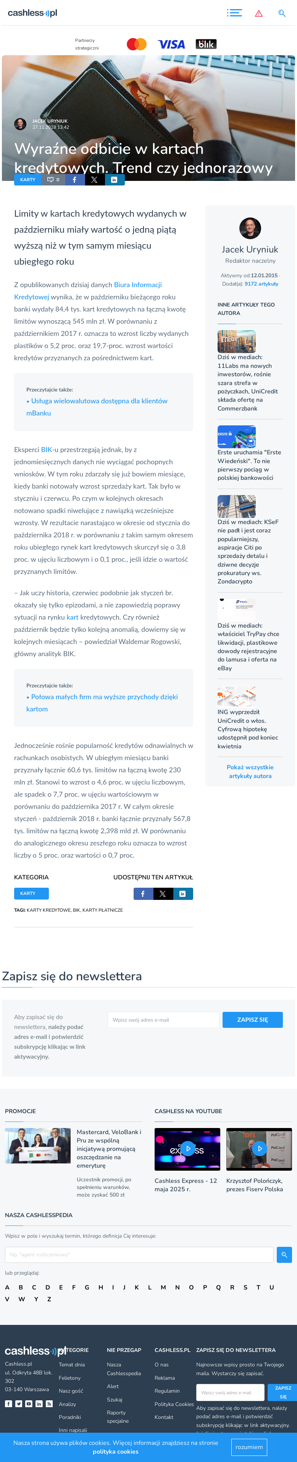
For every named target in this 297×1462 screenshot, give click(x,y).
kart (73, 617)
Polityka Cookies (174, 1404)
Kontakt (164, 1417)
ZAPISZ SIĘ (252, 1019)
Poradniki (70, 1417)
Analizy (67, 1404)
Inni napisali (73, 1430)
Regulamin (167, 1391)
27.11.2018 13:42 (50, 127)
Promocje (20, 1111)
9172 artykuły (261, 284)
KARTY (27, 180)
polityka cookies (116, 1452)
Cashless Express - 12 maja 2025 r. (186, 1185)
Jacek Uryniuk (50, 121)
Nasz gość (71, 1391)
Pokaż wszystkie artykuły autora (250, 771)
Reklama (165, 1378)
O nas (162, 1364)
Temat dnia (72, 1364)
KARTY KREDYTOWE (49, 910)
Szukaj (114, 1399)
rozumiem (249, 1447)
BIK (46, 449)
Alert (113, 1386)
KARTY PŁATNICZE (102, 910)
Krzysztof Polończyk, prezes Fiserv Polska (254, 1185)
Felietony (70, 1378)
